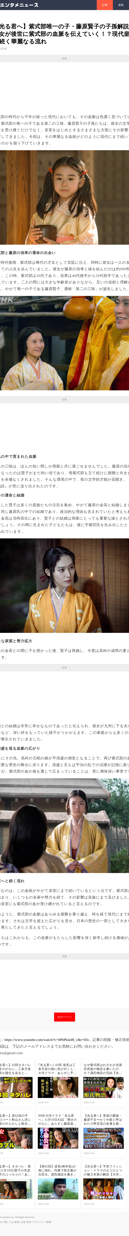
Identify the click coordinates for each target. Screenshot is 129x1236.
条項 (29, 1222)
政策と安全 (20, 1222)
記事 (105, 5)
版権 (49, 1222)
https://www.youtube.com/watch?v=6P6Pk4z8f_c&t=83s (47, 1040)
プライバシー (39, 1222)
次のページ (64, 1017)
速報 (121, 5)
